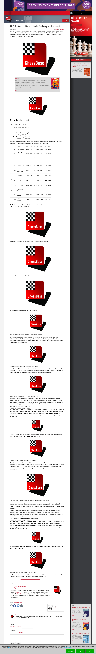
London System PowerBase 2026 (81, 607)
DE (50, 21)
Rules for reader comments (15, 626)
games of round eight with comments (30, 579)
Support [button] (47, 13)
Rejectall (80, 651)
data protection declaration (67, 647)
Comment (12, 633)
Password (13, 630)
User (12, 629)
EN (52, 21)
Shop (7, 13)
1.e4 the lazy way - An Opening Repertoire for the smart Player (80, 65)
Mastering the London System (80, 633)
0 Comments (61, 29)
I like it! (56, 29)
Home (14, 13)
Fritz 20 (17, 78)
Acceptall (90, 651)
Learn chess (56, 13)
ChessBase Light (21, 593)
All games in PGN (18, 588)
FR (55, 21)
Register (20, 632)
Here (9, 647)
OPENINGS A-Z (21, 13)
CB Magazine (30, 13)
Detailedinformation (70, 651)
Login (82, 13)
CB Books (39, 13)
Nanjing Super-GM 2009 (18, 602)
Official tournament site (20, 586)
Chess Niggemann (56, 607)
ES (53, 21)
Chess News (19, 20)
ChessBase (18, 614)
